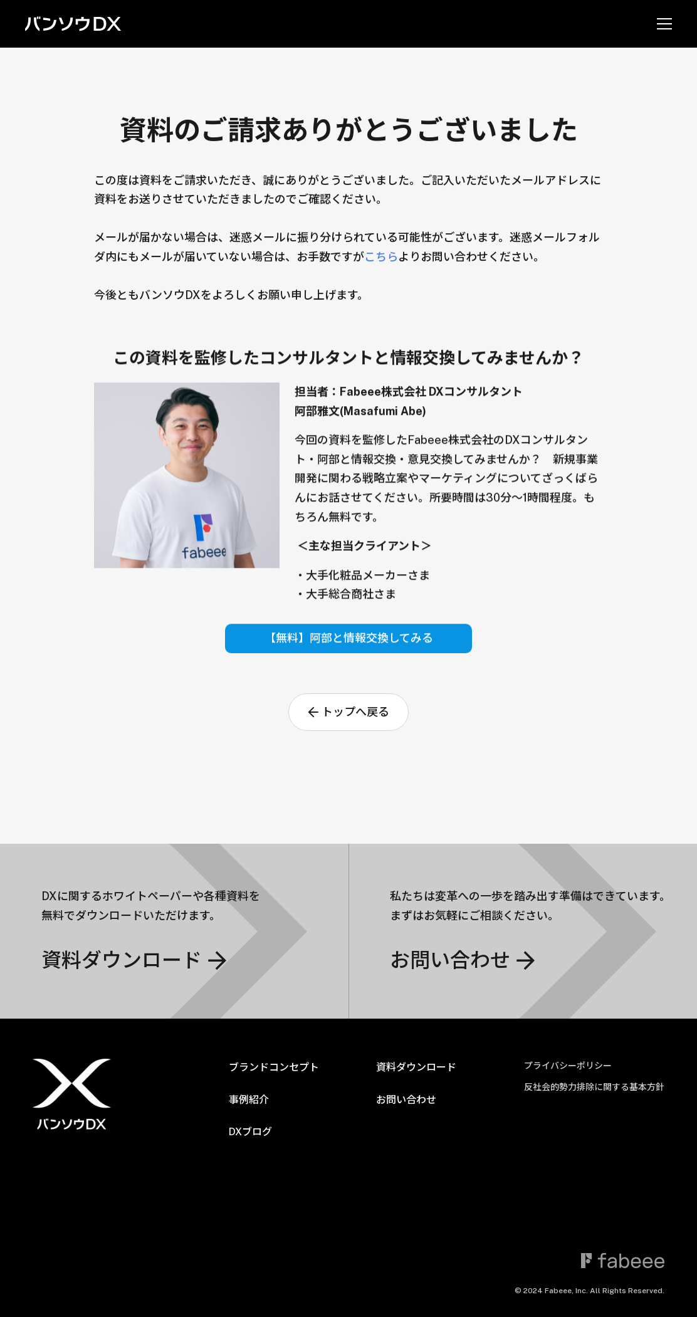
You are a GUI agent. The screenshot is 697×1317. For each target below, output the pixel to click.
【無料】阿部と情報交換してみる (349, 641)
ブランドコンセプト (274, 1067)
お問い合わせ (406, 1100)
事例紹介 (249, 1100)
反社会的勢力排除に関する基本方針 (594, 1087)
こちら (381, 256)
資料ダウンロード (416, 1067)
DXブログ (250, 1132)
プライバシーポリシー (568, 1066)
